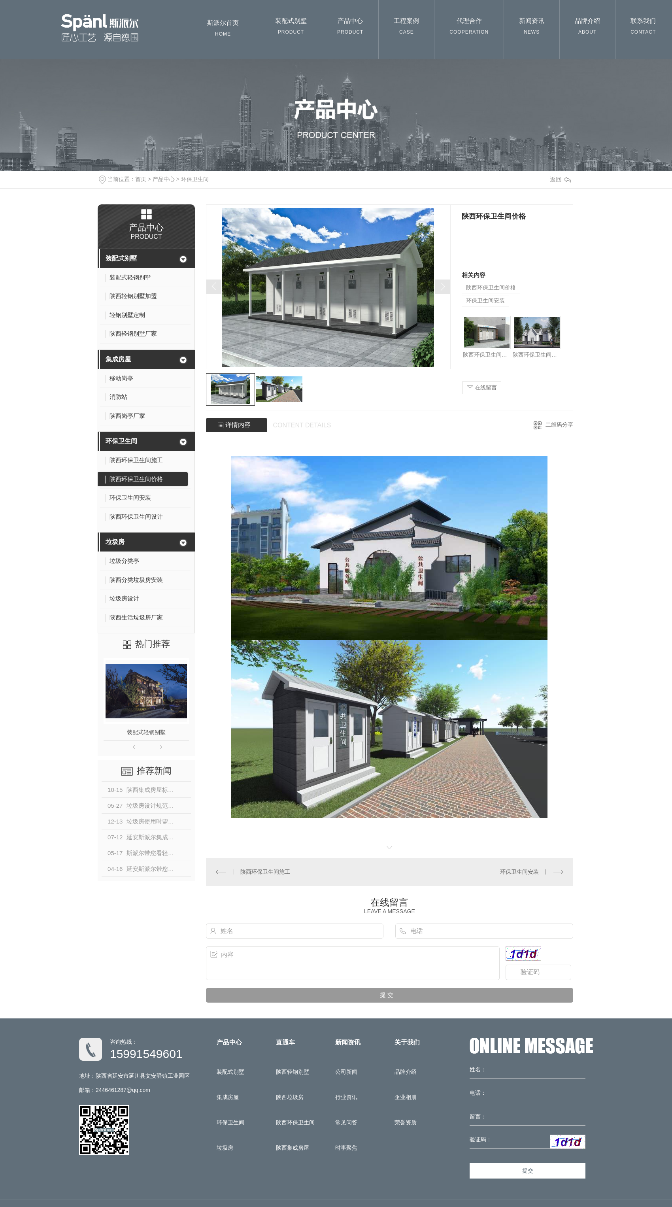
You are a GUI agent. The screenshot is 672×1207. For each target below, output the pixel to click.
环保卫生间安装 (485, 300)
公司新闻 (346, 1072)
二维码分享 (559, 424)
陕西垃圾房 (290, 1097)
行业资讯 (346, 1097)
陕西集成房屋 (292, 1148)
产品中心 (350, 27)
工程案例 (406, 27)
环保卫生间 (195, 179)
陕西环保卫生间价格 (491, 287)
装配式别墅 (291, 27)
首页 (140, 179)
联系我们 (643, 27)
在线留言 (482, 387)
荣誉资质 (406, 1122)
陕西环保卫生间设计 (537, 354)
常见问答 (346, 1122)
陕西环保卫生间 (295, 1122)
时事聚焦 (346, 1148)
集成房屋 (118, 359)
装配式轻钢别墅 (146, 732)
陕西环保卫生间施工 (487, 354)
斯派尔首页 (223, 29)
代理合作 (469, 27)
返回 (560, 179)
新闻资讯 (531, 27)
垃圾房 (115, 541)
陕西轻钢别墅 (292, 1072)
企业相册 (406, 1097)
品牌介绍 (587, 27)
